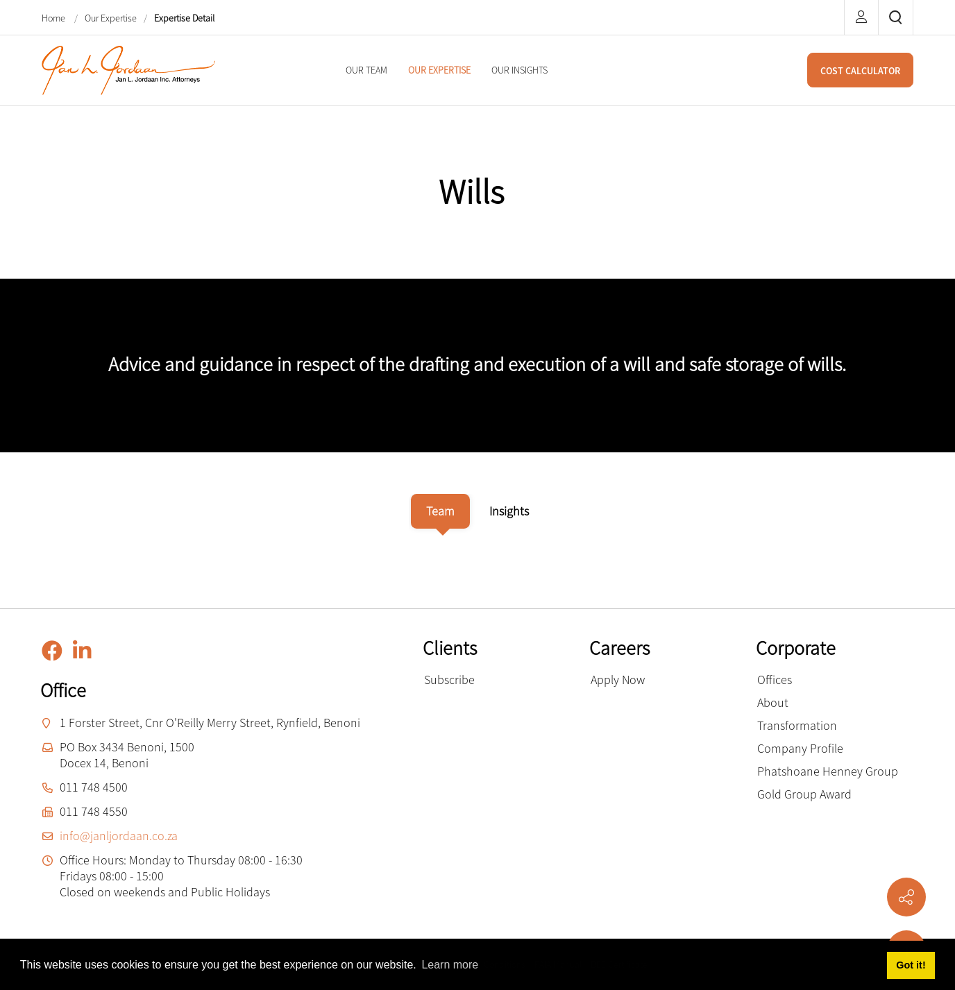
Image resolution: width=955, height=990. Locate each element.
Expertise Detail (184, 18)
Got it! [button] (910, 965)
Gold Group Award (804, 794)
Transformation (797, 725)
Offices (774, 680)
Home (54, 18)
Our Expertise (111, 18)
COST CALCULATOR (860, 71)
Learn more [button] (449, 965)
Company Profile (800, 748)
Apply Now (618, 680)
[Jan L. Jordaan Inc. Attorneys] (128, 69)
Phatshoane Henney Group (827, 771)
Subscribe (449, 680)
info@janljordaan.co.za (119, 836)
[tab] (440, 511)
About (772, 702)
